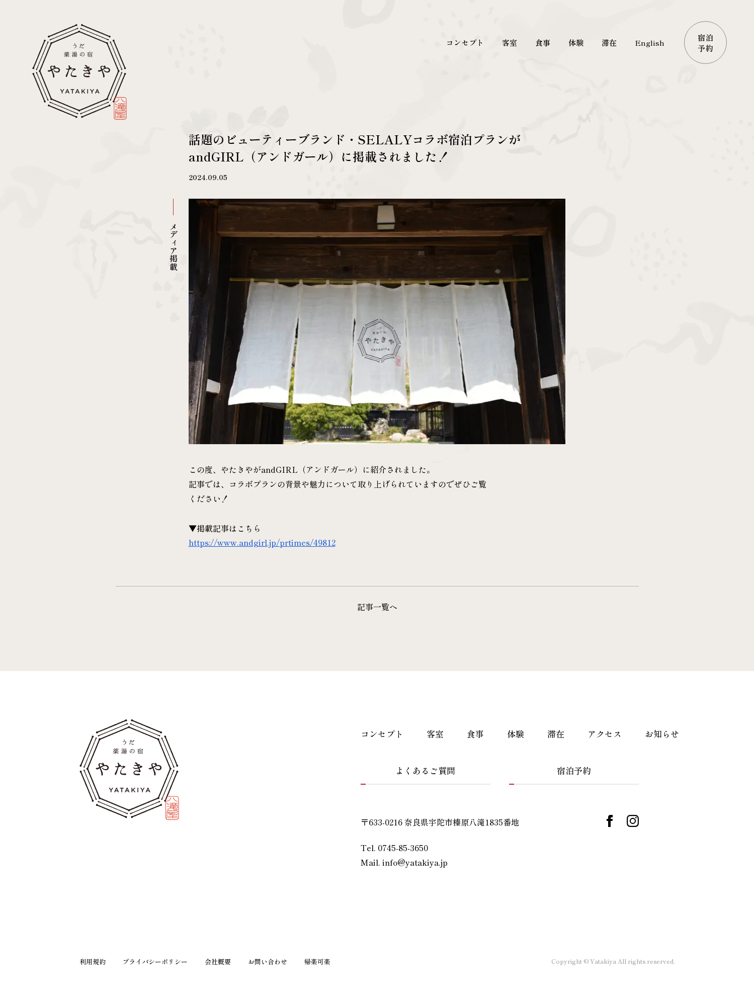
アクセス (605, 733)
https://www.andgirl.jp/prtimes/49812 (262, 542)
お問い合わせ (267, 961)
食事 (475, 733)
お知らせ (662, 733)
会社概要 (218, 961)
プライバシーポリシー (155, 961)
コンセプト (382, 733)
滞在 (555, 733)
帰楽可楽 (317, 961)
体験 (515, 733)
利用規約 (92, 961)
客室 (435, 733)
